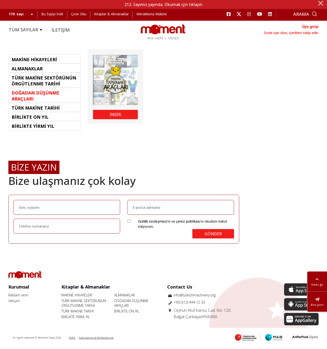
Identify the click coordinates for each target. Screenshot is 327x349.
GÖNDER (213, 233)
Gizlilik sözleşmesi (152, 221)
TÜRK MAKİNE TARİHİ (77, 311)
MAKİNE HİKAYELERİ (76, 295)
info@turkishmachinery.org (195, 295)
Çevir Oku (78, 14)
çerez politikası (188, 221)
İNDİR (115, 114)
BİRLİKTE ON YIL (126, 311)
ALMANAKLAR (124, 295)
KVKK (72, 337)
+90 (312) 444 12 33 (189, 302)
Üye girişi (310, 26)
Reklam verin (18, 295)
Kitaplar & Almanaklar (111, 14)
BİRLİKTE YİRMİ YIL (75, 316)
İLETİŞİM (61, 30)
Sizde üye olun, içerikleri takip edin (291, 32)
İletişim (14, 300)
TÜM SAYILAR (26, 30)
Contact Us (179, 287)
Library (173, 38)
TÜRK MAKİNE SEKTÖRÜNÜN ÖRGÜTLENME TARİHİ (83, 303)
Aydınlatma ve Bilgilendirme (96, 337)
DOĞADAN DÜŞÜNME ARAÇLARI (131, 303)
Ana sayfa (155, 38)
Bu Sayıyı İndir (52, 14)
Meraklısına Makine (151, 14)
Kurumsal (18, 287)
